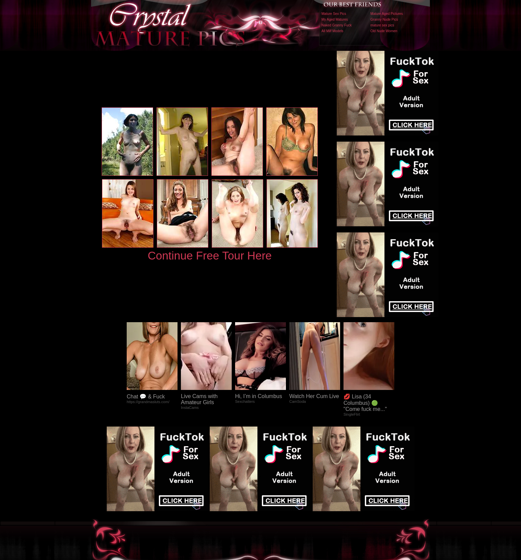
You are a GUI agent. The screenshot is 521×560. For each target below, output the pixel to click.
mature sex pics (382, 25)
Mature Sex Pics (333, 14)
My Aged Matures (334, 19)
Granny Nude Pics (384, 19)
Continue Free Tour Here (210, 255)
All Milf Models (332, 31)
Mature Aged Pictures (387, 14)
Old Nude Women (384, 31)
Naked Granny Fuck (336, 25)
